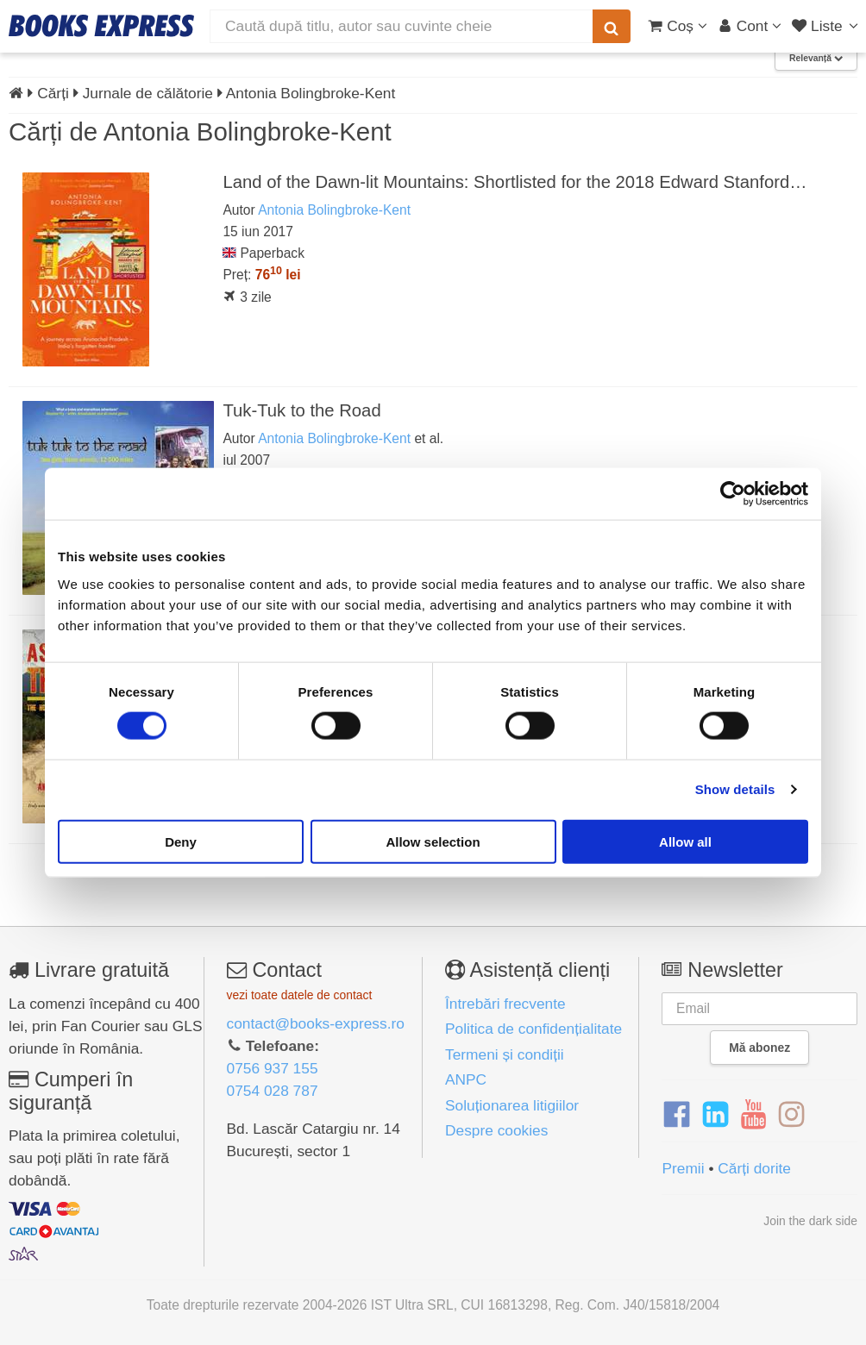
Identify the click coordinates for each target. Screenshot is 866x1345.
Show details (735, 789)
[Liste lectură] (827, 25)
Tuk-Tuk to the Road (301, 410)
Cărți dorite (754, 1168)
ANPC (465, 1079)
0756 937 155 (272, 1068)
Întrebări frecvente (505, 1003)
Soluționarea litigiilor (512, 1105)
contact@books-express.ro (316, 1023)
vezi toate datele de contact (300, 995)
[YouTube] (753, 1114)
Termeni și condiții (504, 1054)
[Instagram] (791, 1114)
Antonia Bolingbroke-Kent (334, 210)
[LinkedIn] (715, 1114)
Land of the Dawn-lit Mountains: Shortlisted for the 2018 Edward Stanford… (514, 181)
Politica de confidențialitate (533, 1028)
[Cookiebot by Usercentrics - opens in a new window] (732, 494)
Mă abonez (759, 1047)
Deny (181, 841)
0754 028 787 (272, 1090)
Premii (683, 1168)
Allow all (685, 841)
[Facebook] (677, 1114)
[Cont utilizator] (750, 25)
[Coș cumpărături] (677, 25)
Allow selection (433, 841)
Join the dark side (810, 1221)
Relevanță (816, 58)
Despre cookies (496, 1130)
